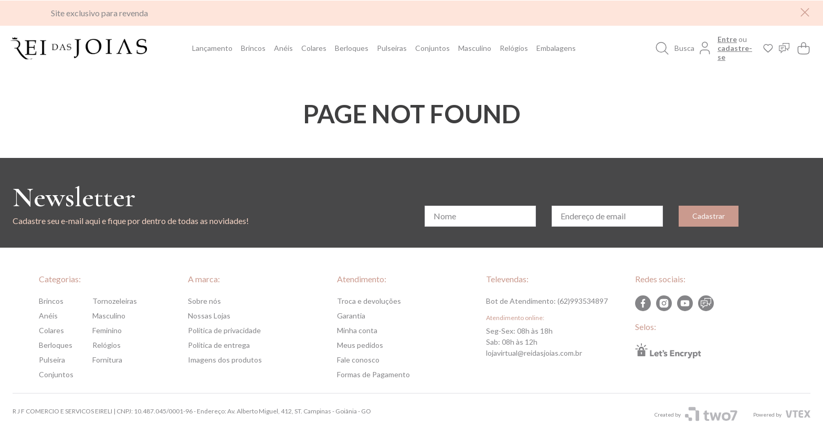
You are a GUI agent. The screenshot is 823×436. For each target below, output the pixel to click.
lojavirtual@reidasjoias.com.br (534, 352)
